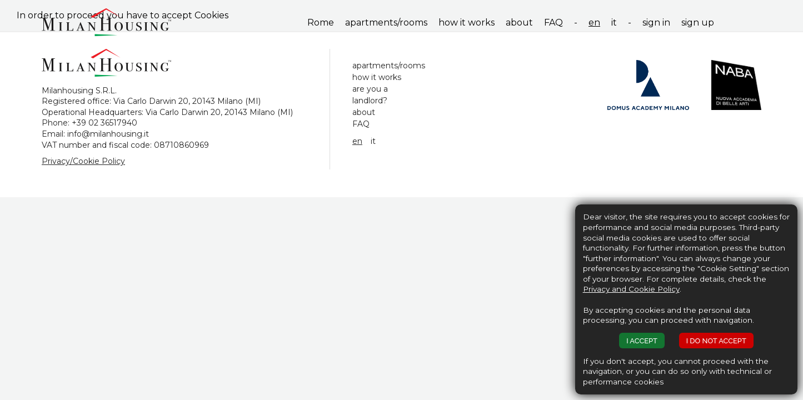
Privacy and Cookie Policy (631, 288)
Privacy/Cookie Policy (83, 161)
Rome (320, 22)
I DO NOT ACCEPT (716, 341)
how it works (466, 22)
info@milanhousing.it (108, 134)
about (519, 22)
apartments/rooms (386, 22)
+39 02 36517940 (104, 123)
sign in (656, 22)
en (594, 22)
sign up (697, 22)
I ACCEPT (641, 341)
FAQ (553, 22)
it (614, 22)
